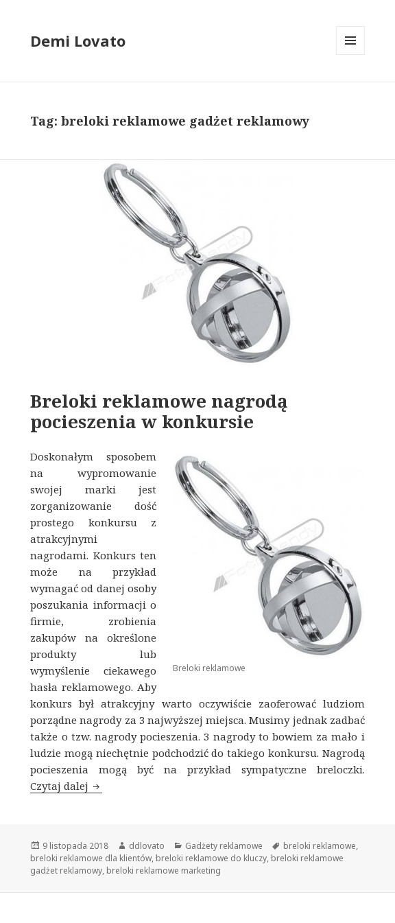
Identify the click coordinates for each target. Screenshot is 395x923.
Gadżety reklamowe (224, 846)
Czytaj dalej (66, 786)
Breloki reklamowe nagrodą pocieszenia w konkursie (159, 411)
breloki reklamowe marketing (163, 870)
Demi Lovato (77, 40)
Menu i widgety (351, 54)
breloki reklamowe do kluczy (211, 858)
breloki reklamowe (319, 846)
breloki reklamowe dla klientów (91, 858)
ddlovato (147, 846)
